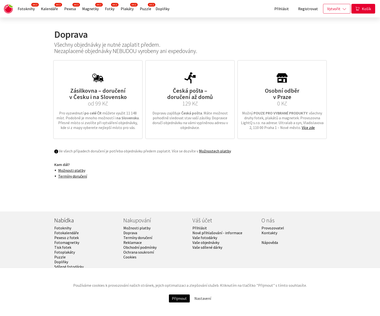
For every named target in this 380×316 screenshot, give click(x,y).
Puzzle (146, 7)
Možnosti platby (71, 170)
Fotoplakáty (64, 252)
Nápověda (269, 242)
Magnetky (91, 7)
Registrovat (308, 8)
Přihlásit (281, 8)
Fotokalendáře (66, 232)
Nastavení (202, 298)
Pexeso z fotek (66, 237)
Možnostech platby (215, 151)
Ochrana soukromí (138, 252)
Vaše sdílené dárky (207, 247)
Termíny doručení (72, 176)
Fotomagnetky (66, 242)
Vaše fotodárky (204, 237)
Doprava (130, 232)
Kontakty (269, 232)
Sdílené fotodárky (69, 266)
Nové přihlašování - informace (217, 232)
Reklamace (132, 242)
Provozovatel (272, 228)
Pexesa (71, 7)
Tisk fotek (62, 247)
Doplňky (162, 8)
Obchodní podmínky (140, 247)
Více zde (308, 127)
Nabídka (64, 220)
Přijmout (179, 298)
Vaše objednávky (205, 242)
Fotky (111, 7)
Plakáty (128, 7)
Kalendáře (50, 7)
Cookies (129, 257)
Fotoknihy (27, 7)
